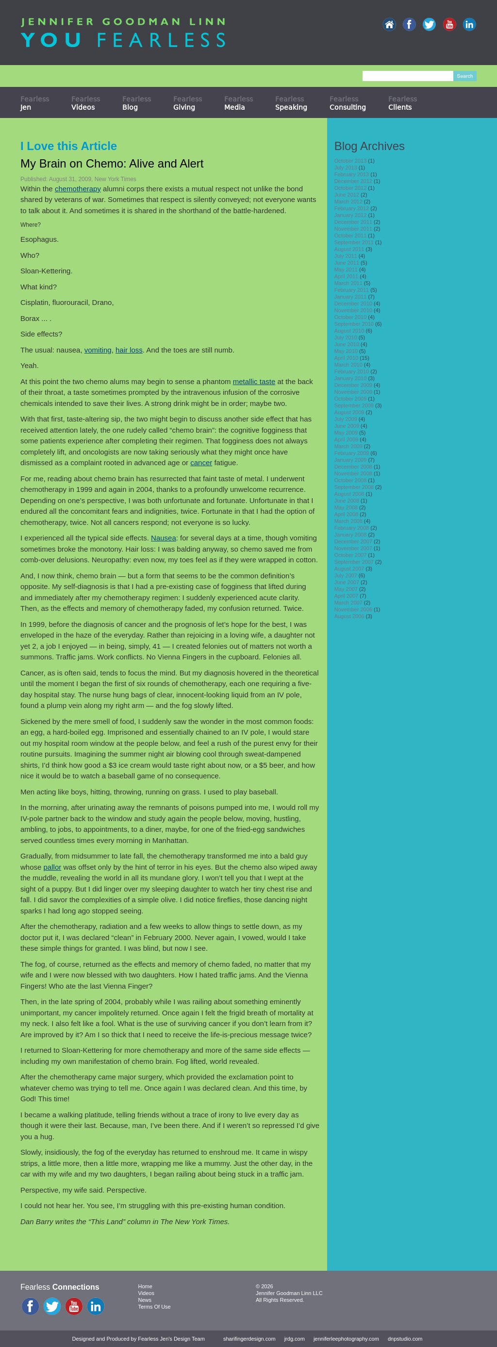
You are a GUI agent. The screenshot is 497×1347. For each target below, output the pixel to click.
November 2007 (353, 548)
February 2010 (351, 371)
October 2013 (350, 161)
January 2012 (350, 215)
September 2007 (354, 562)
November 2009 (353, 392)
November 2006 (353, 609)
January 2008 (350, 535)
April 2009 (346, 439)
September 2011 (354, 242)
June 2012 (346, 195)
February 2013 (351, 174)
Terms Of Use (154, 1307)
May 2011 (346, 269)
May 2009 (346, 433)
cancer (201, 462)
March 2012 (348, 201)
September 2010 (354, 324)
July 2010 (345, 337)
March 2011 (348, 283)
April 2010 (346, 358)
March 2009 (348, 446)
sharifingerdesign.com (249, 1339)
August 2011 (349, 249)
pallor (53, 867)
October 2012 (350, 188)
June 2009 (346, 426)
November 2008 (353, 473)
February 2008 (351, 528)
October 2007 (350, 555)
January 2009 (350, 460)
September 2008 (354, 487)
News (145, 1300)
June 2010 (346, 344)
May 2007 (346, 589)
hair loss (129, 350)
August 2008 (349, 494)
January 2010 (350, 378)
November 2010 (353, 310)
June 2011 (346, 263)
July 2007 (345, 575)
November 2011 (353, 229)
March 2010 (348, 365)
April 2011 (346, 276)
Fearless (34, 103)
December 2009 (353, 385)
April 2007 (346, 596)
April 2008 (346, 514)
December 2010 (353, 303)
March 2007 (348, 603)
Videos (146, 1293)
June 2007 (346, 582)
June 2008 (346, 501)
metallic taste (254, 381)
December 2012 (353, 181)
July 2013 (345, 167)
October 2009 (350, 399)
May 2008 (346, 507)
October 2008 (350, 480)
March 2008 (348, 521)
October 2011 (350, 235)
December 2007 (353, 541)
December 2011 (353, 222)
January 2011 (350, 297)
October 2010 (350, 317)
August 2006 (349, 616)
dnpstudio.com (405, 1339)
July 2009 (345, 419)
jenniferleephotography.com (346, 1339)
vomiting (98, 350)
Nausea (163, 538)
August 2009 (349, 412)
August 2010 (349, 331)
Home (145, 1286)
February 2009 (351, 453)
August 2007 (349, 569)
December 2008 (353, 467)
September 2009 (354, 405)
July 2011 (345, 256)
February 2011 (351, 290)
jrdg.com (294, 1339)
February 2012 (351, 208)
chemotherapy (78, 189)
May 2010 (346, 351)
